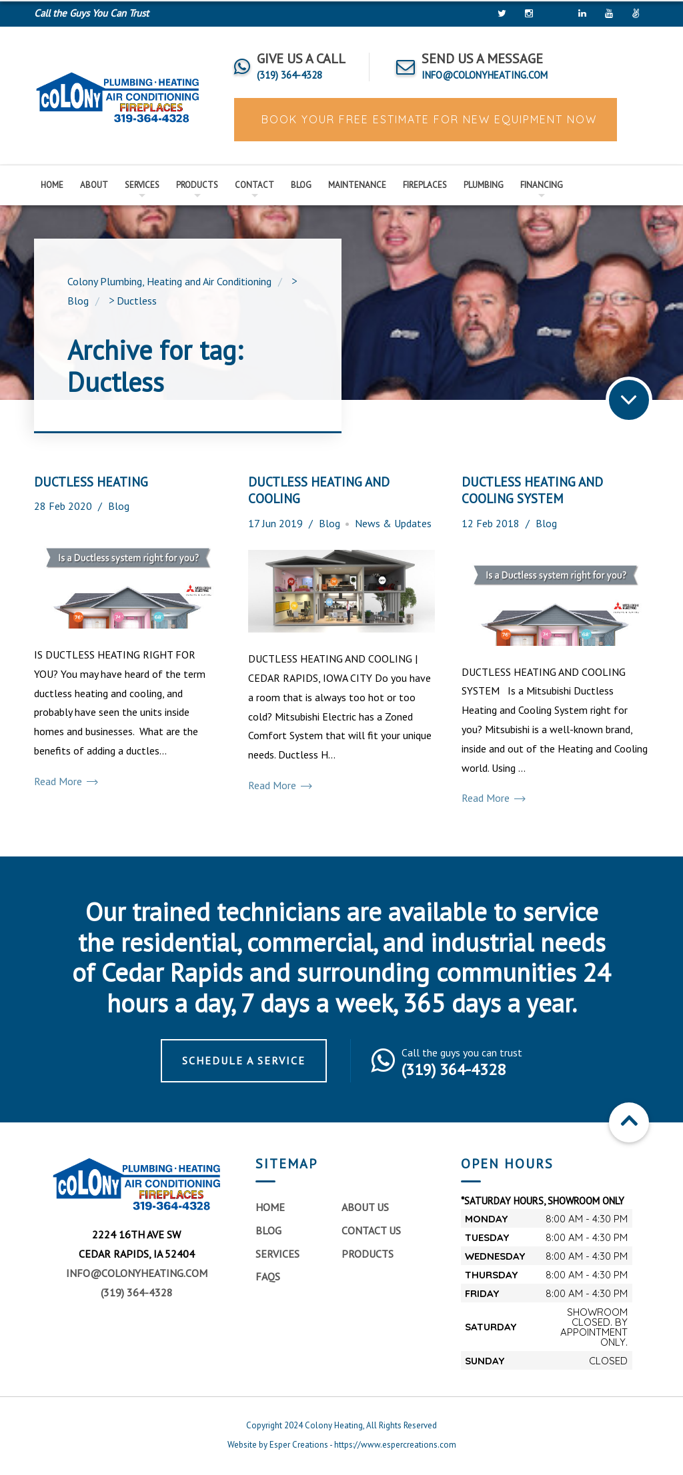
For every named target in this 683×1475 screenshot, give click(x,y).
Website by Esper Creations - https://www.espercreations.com (341, 1444)
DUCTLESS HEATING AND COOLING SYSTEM (532, 490)
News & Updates (393, 523)
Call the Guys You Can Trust (91, 13)
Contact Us (371, 1230)
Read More (65, 781)
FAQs (267, 1276)
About (94, 185)
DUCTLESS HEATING (91, 481)
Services (142, 185)
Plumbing (484, 185)
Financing (541, 185)
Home (52, 185)
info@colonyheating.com (136, 1273)
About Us (365, 1207)
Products (197, 185)
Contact (254, 185)
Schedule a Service (243, 1060)
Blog (301, 185)
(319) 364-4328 (137, 1292)
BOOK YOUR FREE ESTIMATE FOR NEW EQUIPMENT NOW (427, 119)
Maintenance (357, 185)
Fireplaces (425, 185)
